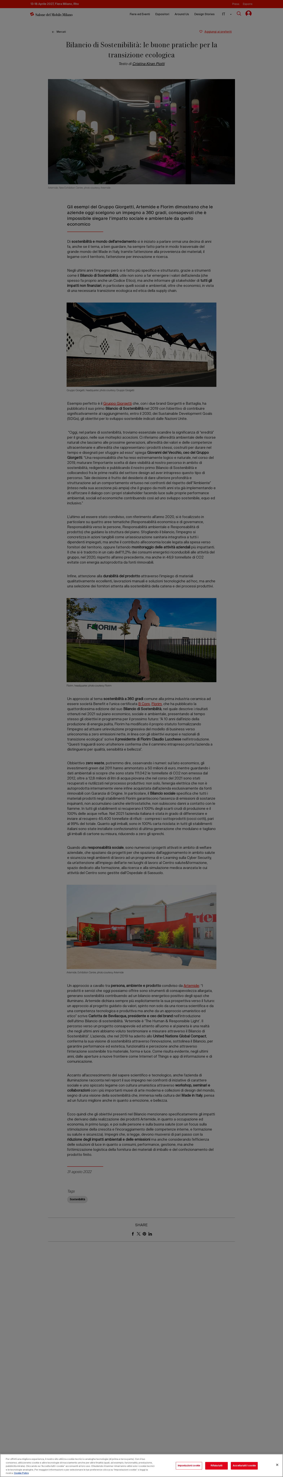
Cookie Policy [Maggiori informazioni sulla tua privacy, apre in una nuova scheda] (21, 1473)
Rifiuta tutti (216, 1466)
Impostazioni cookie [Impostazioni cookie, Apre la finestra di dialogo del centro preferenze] (189, 1466)
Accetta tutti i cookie (244, 1466)
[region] (141, 1465)
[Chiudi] (277, 1465)
